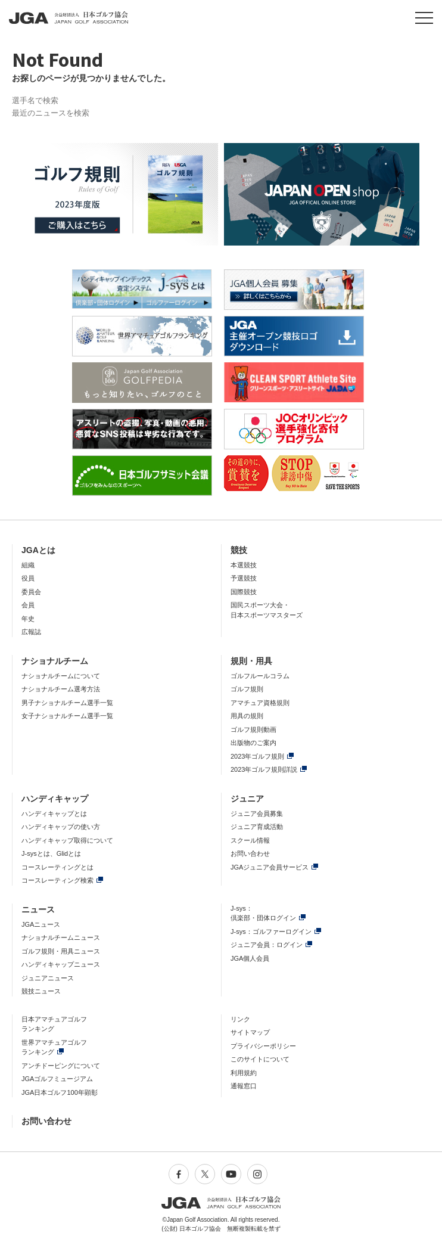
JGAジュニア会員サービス (270, 867)
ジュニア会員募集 (257, 813)
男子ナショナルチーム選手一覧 (67, 702)
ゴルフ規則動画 (253, 729)
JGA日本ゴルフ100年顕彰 (59, 1092)
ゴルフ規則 (247, 689)
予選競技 (244, 578)
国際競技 (244, 591)
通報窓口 (244, 1085)
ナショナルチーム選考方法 (60, 689)
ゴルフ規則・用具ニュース (60, 951)
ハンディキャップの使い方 (60, 826)
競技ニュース (41, 991)
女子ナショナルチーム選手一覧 (67, 715)
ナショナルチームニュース (60, 937)
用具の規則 (247, 715)
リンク (240, 1019)
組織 (28, 565)
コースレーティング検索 (57, 880)
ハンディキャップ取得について (67, 840)
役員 (28, 578)
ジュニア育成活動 (257, 826)
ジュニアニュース (47, 978)
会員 (28, 604)
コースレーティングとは (57, 867)
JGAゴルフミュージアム (57, 1078)
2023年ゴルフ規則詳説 (264, 769)
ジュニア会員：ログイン (267, 944)
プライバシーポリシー (263, 1046)
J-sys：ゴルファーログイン (271, 931)
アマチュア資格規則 (260, 702)
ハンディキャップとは (54, 813)
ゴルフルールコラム (260, 675)
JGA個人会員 (250, 958)
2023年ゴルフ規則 (257, 756)
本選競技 (244, 565)
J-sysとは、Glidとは (51, 853)
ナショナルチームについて (60, 675)
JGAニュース (40, 924)
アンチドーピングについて (60, 1065)
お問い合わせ (250, 853)
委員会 (31, 591)
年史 (28, 618)
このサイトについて (260, 1059)
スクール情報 (250, 840)
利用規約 (244, 1072)
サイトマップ (250, 1032)
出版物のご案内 (253, 742)
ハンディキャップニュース (60, 964)
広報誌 (31, 631)
